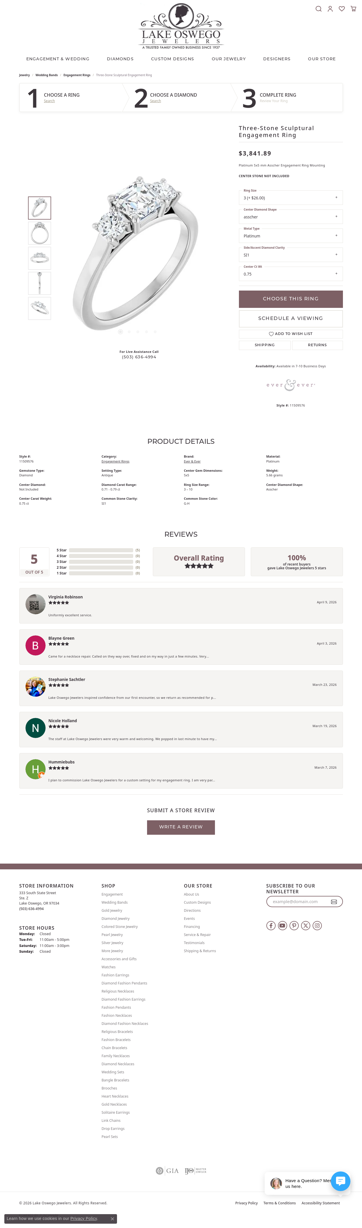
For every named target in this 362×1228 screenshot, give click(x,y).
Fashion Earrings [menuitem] (115, 975)
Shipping (265, 345)
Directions (192, 910)
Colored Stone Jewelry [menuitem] (120, 926)
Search (49, 101)
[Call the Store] (31, 908)
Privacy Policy (246, 1203)
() (137, 550)
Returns (317, 345)
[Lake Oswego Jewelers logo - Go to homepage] (181, 26)
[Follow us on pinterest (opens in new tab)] (294, 925)
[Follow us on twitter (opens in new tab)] (305, 925)
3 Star (61, 561)
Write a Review (181, 827)
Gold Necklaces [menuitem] (114, 1104)
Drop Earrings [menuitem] (113, 1128)
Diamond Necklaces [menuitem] (118, 1064)
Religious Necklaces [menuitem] (118, 991)
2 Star (61, 567)
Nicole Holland (63, 720)
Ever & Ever (192, 461)
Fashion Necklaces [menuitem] (117, 1015)
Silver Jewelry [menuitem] (112, 942)
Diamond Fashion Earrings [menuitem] (124, 999)
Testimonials (194, 942)
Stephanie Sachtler (67, 679)
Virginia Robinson (66, 597)
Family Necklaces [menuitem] (116, 1055)
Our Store (322, 59)
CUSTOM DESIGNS (172, 59)
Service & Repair (197, 934)
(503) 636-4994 (139, 357)
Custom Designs (197, 902)
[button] (319, 8)
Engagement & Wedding (58, 59)
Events (189, 918)
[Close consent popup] (112, 1218)
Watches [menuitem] (109, 967)
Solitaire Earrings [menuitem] (116, 1112)
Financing (192, 926)
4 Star (61, 555)
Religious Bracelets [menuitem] (117, 1031)
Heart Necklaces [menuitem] (115, 1096)
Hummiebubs (62, 762)
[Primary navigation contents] (181, 58)
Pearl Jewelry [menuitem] (112, 934)
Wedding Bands (47, 75)
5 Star (61, 550)
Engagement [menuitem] (112, 894)
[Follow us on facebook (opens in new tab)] (271, 925)
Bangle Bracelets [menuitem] (115, 1080)
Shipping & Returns (200, 950)
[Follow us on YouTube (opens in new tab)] (282, 925)
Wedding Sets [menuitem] (113, 1072)
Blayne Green (62, 638)
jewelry (24, 75)
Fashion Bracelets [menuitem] (116, 1039)
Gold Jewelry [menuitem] (112, 910)
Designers (277, 59)
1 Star (61, 573)
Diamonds (120, 59)
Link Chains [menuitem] (111, 1120)
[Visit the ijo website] (195, 1171)
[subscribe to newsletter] (334, 901)
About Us (191, 894)
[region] (137, 258)
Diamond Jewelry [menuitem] (116, 918)
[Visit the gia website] (167, 1171)
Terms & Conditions (279, 1203)
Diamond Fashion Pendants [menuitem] (124, 983)
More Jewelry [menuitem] (112, 950)
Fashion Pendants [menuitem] (116, 1007)
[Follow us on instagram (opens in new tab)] (317, 925)
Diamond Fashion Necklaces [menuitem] (125, 1023)
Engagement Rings (77, 75)
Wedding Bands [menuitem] (115, 902)
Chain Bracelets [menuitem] (114, 1047)
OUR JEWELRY (229, 59)
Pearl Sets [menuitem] (110, 1136)
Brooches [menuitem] (109, 1088)
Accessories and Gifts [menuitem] (119, 958)
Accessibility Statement (321, 1203)
